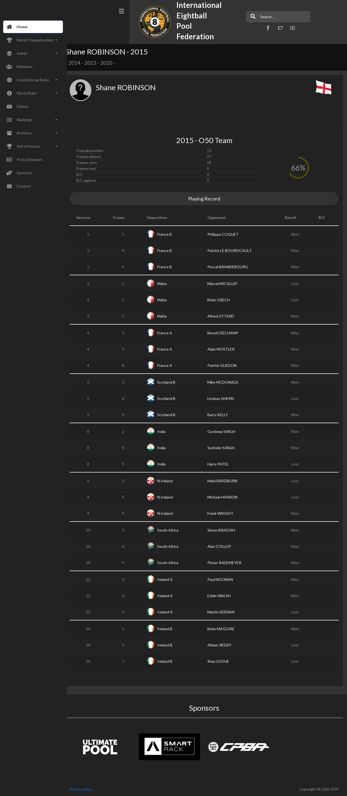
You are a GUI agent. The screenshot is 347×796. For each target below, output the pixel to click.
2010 (113, 63)
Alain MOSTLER (224, 349)
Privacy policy (87, 789)
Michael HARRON (226, 497)
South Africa (172, 530)
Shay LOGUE (221, 661)
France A (169, 333)
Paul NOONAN (223, 579)
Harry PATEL (221, 464)
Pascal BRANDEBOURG (231, 266)
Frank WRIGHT (224, 513)
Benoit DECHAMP (226, 333)
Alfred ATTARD (224, 316)
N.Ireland (170, 480)
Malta (167, 283)
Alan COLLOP (222, 546)
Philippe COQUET (226, 234)
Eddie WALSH (222, 595)
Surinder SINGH (224, 447)
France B (169, 234)
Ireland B (169, 628)
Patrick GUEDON (225, 365)
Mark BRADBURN (225, 480)
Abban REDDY (223, 645)
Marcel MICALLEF (226, 283)
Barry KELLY (221, 414)
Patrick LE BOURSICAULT (233, 250)
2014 (81, 63)
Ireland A (170, 579)
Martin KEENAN (224, 612)
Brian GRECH (222, 299)
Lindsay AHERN (224, 398)
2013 (97, 63)
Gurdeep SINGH (225, 431)
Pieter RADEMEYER (228, 562)
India (166, 431)
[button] (237, 27)
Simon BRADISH (224, 530)
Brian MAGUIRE (224, 628)
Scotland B (171, 382)
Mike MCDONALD (226, 382)
